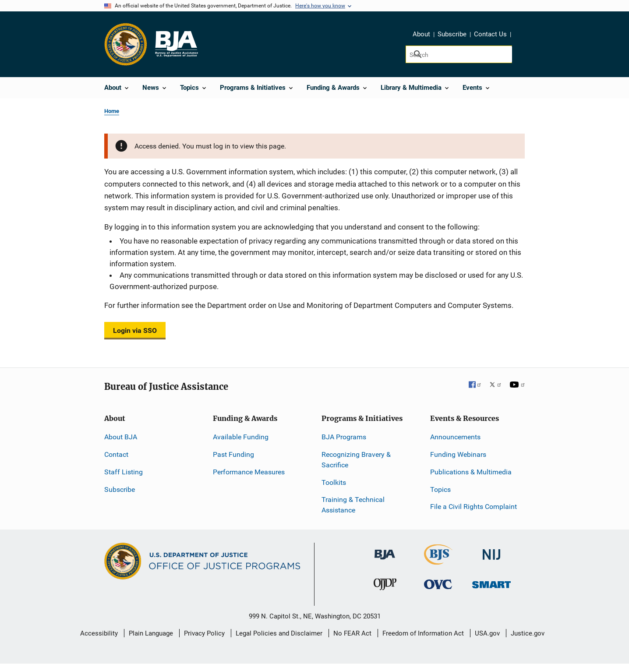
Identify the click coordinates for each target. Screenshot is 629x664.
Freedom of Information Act (423, 633)
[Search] (459, 54)
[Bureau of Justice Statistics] (438, 561)
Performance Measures (249, 472)
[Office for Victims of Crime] (438, 584)
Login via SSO (135, 330)
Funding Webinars (458, 454)
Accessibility (99, 633)
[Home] (176, 44)
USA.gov (487, 633)
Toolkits (334, 482)
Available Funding (241, 437)
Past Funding (233, 454)
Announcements (455, 437)
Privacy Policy (204, 633)
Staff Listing (123, 472)
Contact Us (490, 34)
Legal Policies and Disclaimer (279, 633)
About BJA (120, 437)
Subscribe (452, 34)
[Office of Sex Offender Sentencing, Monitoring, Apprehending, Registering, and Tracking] (491, 582)
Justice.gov (527, 633)
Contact (116, 454)
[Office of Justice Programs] (125, 44)
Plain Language (151, 633)
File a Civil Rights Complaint (473, 506)
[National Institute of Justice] (491, 551)
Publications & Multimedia (471, 472)
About (421, 34)
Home (111, 111)
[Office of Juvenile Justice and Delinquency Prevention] (385, 586)
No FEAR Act (352, 633)
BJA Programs (344, 437)
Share (521, 35)
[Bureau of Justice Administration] (385, 550)
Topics (440, 489)
